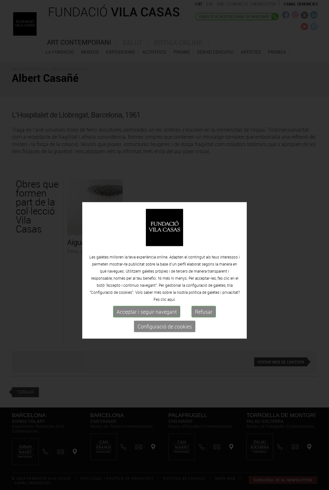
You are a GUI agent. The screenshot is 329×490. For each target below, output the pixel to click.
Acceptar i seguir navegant (147, 323)
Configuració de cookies (165, 337)
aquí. (171, 310)
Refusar (203, 323)
